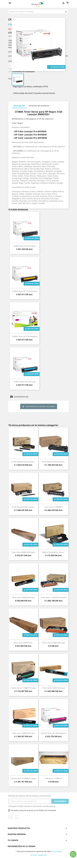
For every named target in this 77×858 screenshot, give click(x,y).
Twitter (17, 817)
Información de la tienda (21, 846)
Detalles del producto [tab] (39, 105)
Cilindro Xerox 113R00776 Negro (23, 688)
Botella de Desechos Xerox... (53, 552)
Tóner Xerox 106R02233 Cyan (23, 733)
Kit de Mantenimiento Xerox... (23, 462)
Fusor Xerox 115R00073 (53, 507)
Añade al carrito (31, 65)
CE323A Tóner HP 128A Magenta (53, 733)
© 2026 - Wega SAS (38, 855)
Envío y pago (56, 851)
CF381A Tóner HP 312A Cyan (25, 382)
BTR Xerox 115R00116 (53, 778)
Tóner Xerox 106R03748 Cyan (23, 597)
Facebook (10, 817)
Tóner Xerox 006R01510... (23, 643)
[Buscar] (38, 11)
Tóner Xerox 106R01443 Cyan (53, 688)
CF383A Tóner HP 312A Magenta (24, 336)
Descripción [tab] (19, 105)
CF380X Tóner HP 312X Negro (24, 246)
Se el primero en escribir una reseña (38, 406)
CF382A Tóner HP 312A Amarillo (24, 291)
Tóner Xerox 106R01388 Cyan (53, 643)
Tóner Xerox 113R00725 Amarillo (53, 597)
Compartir (20, 78)
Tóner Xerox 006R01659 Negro (23, 552)
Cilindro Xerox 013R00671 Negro (23, 778)
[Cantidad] (11, 65)
